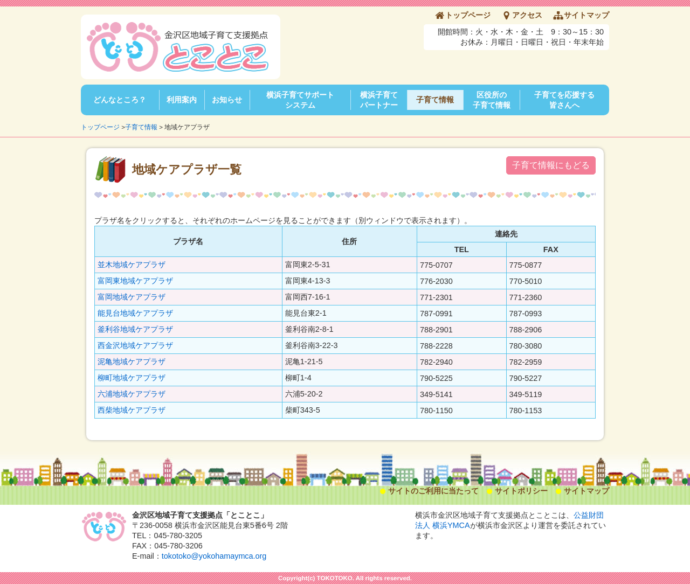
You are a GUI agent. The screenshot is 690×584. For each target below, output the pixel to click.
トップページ (468, 15)
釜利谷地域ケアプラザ (135, 329)
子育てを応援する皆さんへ (564, 100)
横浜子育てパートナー (379, 100)
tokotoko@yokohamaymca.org (214, 556)
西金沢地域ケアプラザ (135, 345)
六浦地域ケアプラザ (131, 394)
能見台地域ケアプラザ (135, 313)
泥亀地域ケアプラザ (131, 361)
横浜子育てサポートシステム (300, 100)
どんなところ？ (119, 99)
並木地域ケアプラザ (131, 264)
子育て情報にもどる (551, 165)
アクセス (527, 15)
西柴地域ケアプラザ (131, 410)
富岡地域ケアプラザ (131, 297)
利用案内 (182, 99)
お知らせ (227, 99)
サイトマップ (586, 15)
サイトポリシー (521, 490)
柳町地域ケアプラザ (131, 377)
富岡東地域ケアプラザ (135, 280)
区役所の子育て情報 (491, 100)
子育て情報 (435, 99)
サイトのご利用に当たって (433, 490)
